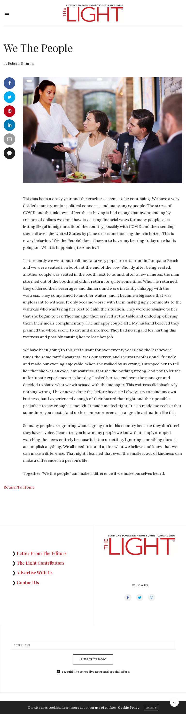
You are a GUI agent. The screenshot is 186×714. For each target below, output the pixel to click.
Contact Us (28, 582)
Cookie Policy (128, 708)
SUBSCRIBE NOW (93, 659)
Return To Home (19, 487)
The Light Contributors (40, 563)
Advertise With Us (34, 573)
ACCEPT (151, 708)
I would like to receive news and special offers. (96, 671)
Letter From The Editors (41, 553)
